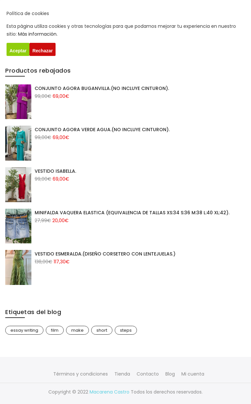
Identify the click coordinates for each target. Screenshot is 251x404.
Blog (170, 374)
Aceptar (17, 50)
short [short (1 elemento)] (101, 330)
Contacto (148, 374)
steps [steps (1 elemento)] (126, 330)
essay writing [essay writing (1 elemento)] (24, 330)
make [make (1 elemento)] (77, 330)
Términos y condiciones (80, 374)
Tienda (122, 374)
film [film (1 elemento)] (55, 330)
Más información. (38, 34)
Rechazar (42, 50)
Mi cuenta (192, 374)
